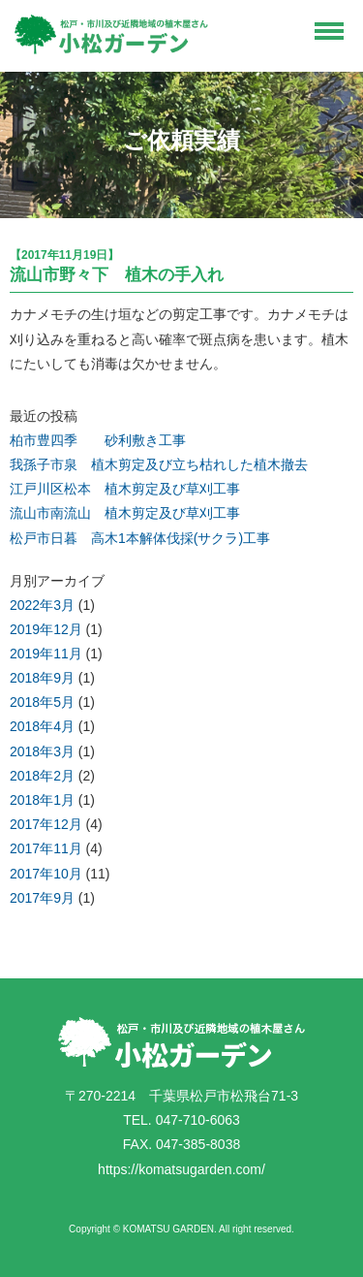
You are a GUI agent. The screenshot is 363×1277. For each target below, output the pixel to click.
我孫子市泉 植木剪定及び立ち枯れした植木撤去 (159, 464)
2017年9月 (42, 898)
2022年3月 (42, 605)
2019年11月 (46, 653)
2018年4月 (42, 726)
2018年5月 (42, 702)
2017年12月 (46, 824)
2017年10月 (46, 873)
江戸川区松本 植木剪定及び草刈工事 (125, 488)
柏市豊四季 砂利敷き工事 (98, 440)
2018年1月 (42, 800)
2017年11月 (46, 848)
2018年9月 (42, 678)
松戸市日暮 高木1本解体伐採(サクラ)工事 (140, 538)
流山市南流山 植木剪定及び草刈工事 (125, 513)
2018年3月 (42, 751)
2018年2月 (42, 775)
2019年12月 (46, 629)
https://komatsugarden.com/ (181, 1169)
